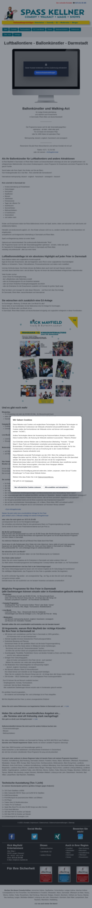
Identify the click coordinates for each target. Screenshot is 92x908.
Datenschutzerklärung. (46, 477)
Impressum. (29, 481)
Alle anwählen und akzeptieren (56, 487)
